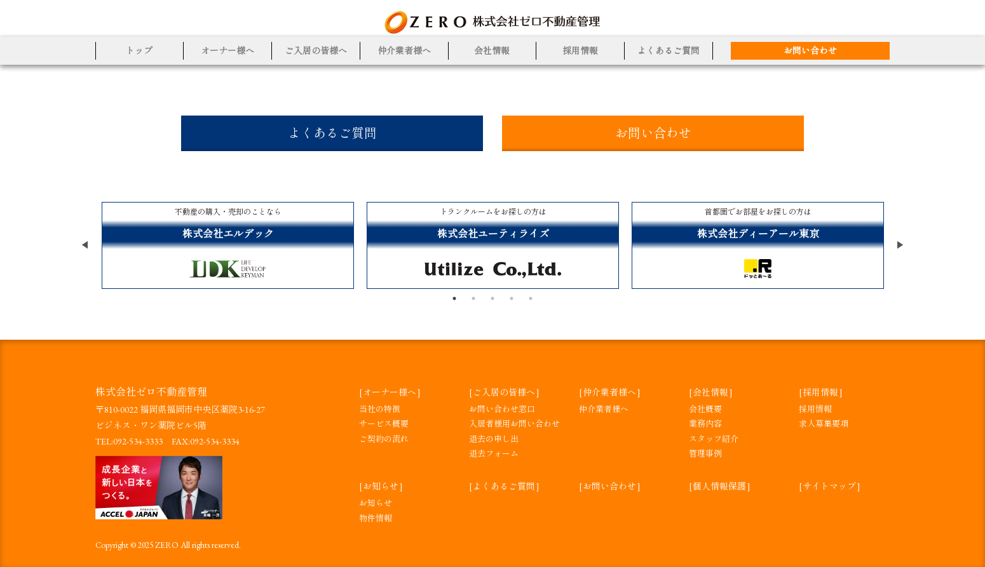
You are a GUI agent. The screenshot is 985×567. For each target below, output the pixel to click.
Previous (85, 245)
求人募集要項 (823, 423)
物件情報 (375, 518)
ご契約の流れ (384, 439)
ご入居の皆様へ (316, 51)
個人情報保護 (719, 486)
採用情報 (580, 51)
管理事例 (705, 453)
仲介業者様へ (404, 51)
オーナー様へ (227, 51)
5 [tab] (530, 298)
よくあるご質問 (668, 51)
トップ (139, 51)
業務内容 (705, 423)
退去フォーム (494, 453)
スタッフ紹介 (713, 439)
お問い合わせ (810, 51)
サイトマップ (829, 486)
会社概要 (705, 409)
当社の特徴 (379, 409)
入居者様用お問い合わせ (514, 423)
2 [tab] (473, 298)
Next (899, 245)
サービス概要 (384, 423)
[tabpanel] (228, 246)
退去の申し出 (494, 439)
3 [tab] (492, 298)
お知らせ (380, 486)
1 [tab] (454, 298)
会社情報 (492, 51)
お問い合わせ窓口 (502, 409)
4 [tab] (511, 298)
